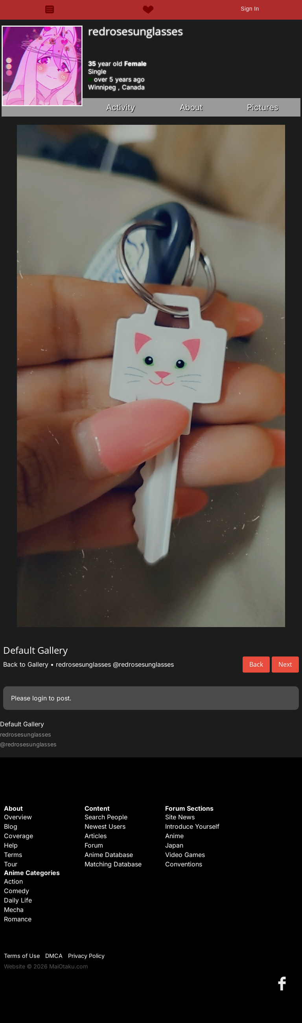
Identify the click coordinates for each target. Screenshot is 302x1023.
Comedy (16, 891)
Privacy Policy (86, 955)
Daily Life (18, 900)
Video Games (185, 855)
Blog (10, 826)
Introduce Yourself (192, 826)
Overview (18, 817)
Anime (174, 836)
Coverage (18, 836)
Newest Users (105, 826)
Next (285, 664)
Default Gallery (22, 724)
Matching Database (113, 864)
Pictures (262, 107)
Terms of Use (22, 955)
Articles (96, 836)
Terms (13, 855)
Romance (17, 919)
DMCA (54, 955)
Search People (106, 817)
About (191, 107)
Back (256, 664)
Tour (10, 864)
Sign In (250, 8)
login (39, 698)
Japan (174, 845)
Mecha (14, 910)
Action (13, 881)
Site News (180, 817)
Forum (94, 845)
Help (11, 845)
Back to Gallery (25, 664)
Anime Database (109, 855)
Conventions (183, 864)
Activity (120, 107)
